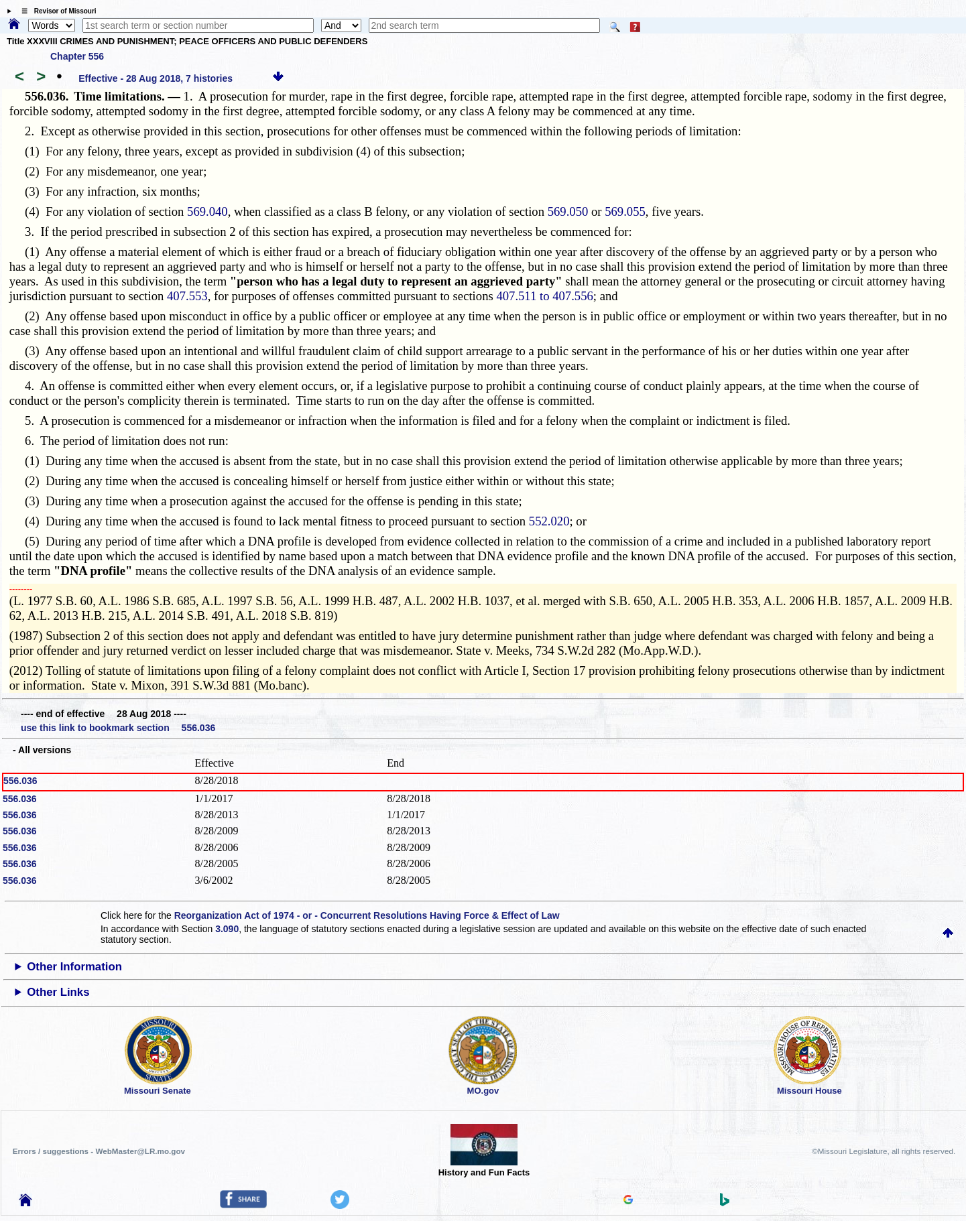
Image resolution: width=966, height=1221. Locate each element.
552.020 (549, 521)
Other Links (58, 992)
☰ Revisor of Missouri (56, 11)
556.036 (20, 780)
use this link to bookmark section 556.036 (118, 727)
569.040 (207, 211)
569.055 (625, 211)
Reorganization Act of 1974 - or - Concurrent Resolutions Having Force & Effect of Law (367, 915)
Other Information (74, 966)
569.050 (568, 211)
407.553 (187, 296)
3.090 (227, 928)
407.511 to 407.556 (544, 296)
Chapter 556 (77, 56)
